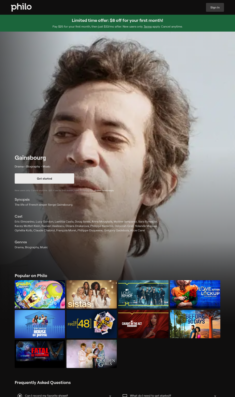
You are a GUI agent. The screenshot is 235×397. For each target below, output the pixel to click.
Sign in (215, 7)
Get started (44, 178)
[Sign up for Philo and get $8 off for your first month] (117, 23)
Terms (148, 26)
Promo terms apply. (104, 190)
